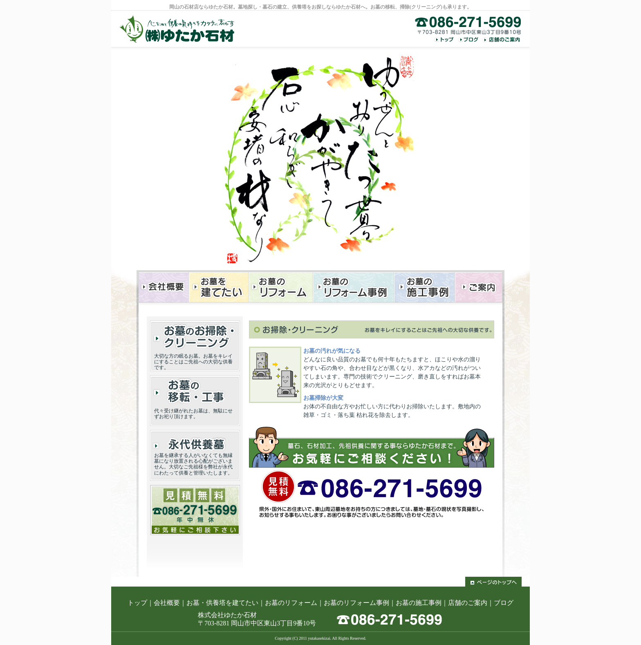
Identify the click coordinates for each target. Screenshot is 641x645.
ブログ (503, 602)
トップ (137, 602)
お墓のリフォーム (291, 602)
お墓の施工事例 (419, 602)
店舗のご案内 (467, 602)
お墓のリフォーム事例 (356, 602)
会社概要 (167, 602)
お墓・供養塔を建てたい (222, 602)
